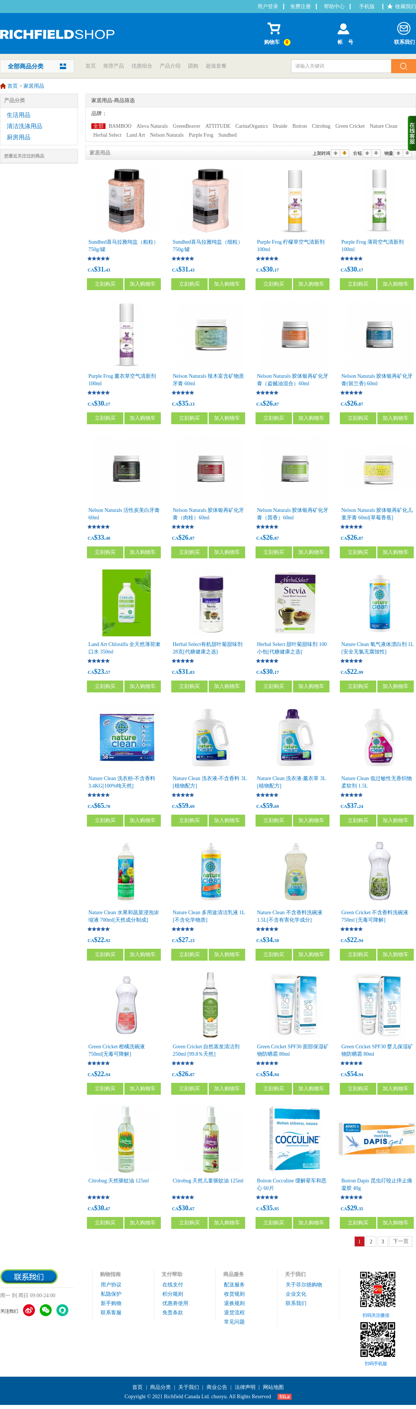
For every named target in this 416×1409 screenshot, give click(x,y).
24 (361, 806)
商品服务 (233, 1274)
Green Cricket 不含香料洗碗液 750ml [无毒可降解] (374, 916)
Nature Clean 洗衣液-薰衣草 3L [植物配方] (291, 782)
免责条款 (172, 1312)
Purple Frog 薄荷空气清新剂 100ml (372, 245)
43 (108, 270)
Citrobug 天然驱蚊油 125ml (118, 1181)
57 (108, 672)
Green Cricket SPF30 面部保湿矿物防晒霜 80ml (293, 1050)
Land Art (135, 135)
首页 (90, 66)
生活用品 (18, 115)
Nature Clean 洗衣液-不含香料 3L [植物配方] (210, 782)
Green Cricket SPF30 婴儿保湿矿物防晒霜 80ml (377, 1050)
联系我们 (404, 32)
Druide (280, 126)
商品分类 (160, 1387)
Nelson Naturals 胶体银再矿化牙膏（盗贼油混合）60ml (292, 379)
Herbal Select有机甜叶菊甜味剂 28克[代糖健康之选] (208, 648)
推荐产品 (113, 66)
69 (192, 806)
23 (192, 940)
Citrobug (321, 126)
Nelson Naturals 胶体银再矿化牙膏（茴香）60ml (292, 513)
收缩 (412, 133)
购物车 (278, 32)
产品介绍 (170, 66)
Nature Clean (383, 126)
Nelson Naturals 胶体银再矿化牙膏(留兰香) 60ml (377, 379)
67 (108, 1208)
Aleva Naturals (152, 126)
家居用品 (33, 86)
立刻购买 (105, 284)
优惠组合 (141, 66)
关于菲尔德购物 (304, 1285)
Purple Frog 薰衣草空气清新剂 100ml (122, 379)
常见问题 (234, 1322)
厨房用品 (18, 137)
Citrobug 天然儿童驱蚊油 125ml (208, 1181)
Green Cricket (350, 126)
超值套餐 (216, 66)
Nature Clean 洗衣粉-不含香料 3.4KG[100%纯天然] (121, 782)
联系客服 (111, 1312)
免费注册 (300, 6)
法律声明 (245, 1387)
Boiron (299, 126)
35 (361, 1208)
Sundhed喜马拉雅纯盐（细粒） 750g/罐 (208, 245)
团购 (193, 66)
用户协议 (111, 1285)
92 (108, 940)
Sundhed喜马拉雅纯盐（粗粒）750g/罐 (123, 245)
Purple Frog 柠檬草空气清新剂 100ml (291, 245)
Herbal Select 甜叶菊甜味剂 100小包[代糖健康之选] (292, 648)
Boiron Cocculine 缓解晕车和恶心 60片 (291, 1184)
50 (276, 940)
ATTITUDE (218, 126)
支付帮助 (172, 1274)
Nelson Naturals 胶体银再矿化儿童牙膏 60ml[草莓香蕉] (377, 513)
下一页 (401, 1241)
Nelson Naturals (167, 135)
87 (276, 404)
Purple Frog (201, 135)
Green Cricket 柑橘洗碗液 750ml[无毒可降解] (116, 1050)
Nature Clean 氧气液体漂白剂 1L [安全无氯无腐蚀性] (377, 648)
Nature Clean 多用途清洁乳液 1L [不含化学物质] (209, 916)
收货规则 (234, 1294)
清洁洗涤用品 (24, 126)
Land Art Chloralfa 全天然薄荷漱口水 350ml (124, 648)
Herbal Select (107, 135)
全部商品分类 (25, 66)
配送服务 (234, 1285)
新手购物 (111, 1303)
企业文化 (296, 1294)
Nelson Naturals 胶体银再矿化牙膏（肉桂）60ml (208, 513)
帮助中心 (334, 6)
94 (361, 940)
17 (276, 270)
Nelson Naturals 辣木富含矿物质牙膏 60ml (208, 379)
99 (361, 672)
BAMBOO (120, 126)
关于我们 (295, 1274)
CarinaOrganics (251, 126)
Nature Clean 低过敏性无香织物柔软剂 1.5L (376, 782)
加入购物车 (143, 284)
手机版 (367, 6)
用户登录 (267, 6)
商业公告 (217, 1387)
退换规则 (234, 1303)
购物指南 (110, 1274)
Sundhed (227, 135)
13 (192, 404)
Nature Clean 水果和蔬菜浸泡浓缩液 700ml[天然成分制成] (123, 916)
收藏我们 (405, 6)
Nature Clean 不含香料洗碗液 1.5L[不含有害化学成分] (289, 916)
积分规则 (172, 1294)
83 (192, 672)
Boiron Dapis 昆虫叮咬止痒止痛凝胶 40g (376, 1184)
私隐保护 (111, 1294)
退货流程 (234, 1312)
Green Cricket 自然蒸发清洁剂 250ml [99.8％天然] (206, 1050)
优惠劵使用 (175, 1303)
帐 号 (343, 32)
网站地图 (273, 1387)
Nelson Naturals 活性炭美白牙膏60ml (124, 513)
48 (108, 538)
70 (108, 806)
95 (276, 1208)
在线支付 (172, 1285)
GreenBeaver (186, 126)
